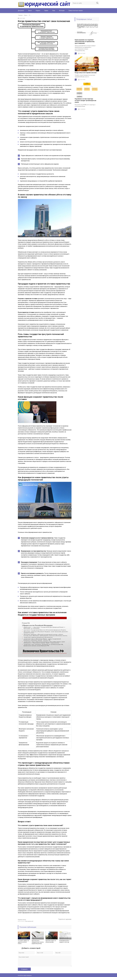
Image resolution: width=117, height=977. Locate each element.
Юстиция (61, 10)
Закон (30, 10)
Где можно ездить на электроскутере (51, 941)
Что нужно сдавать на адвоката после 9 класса (23, 942)
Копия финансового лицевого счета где (64, 941)
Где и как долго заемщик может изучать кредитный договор (38, 942)
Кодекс (38, 10)
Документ (21, 10)
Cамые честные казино (75, 10)
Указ (53, 10)
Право (46, 10)
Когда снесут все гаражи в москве (86, 72)
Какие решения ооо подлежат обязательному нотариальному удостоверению (84, 41)
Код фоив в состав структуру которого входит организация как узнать (85, 100)
